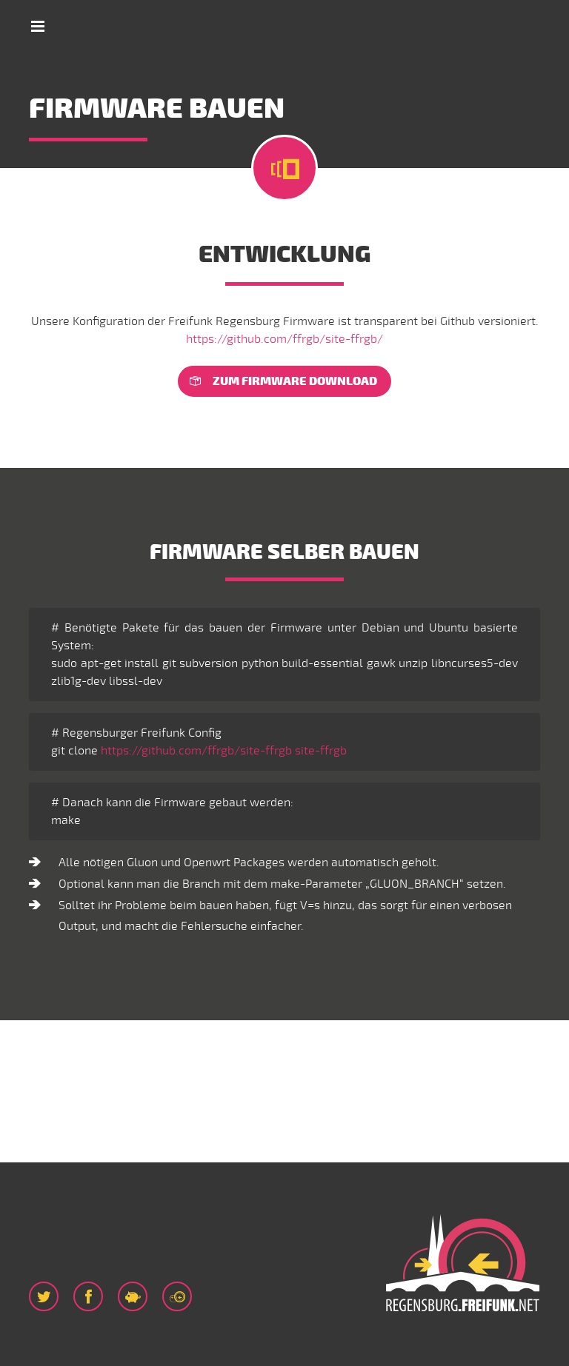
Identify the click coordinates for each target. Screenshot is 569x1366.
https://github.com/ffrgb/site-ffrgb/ (284, 339)
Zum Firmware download (295, 381)
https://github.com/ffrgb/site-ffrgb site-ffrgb (224, 750)
